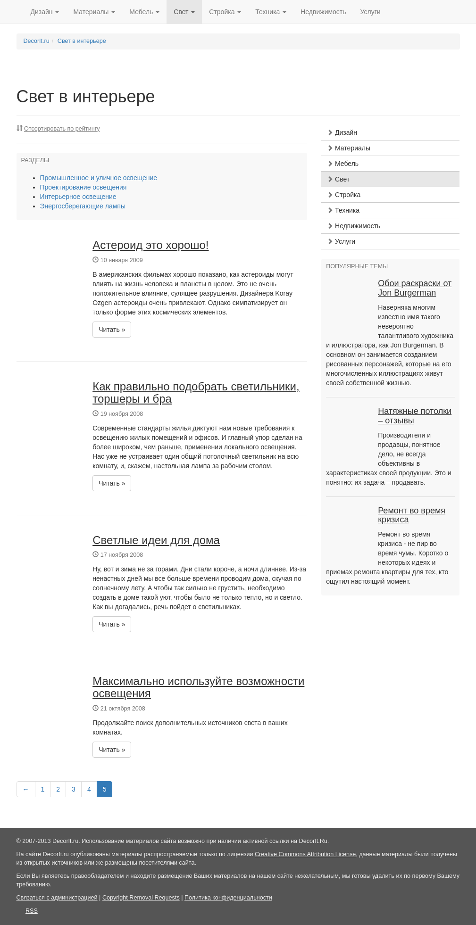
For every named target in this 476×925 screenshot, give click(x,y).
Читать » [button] (112, 329)
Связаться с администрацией (57, 897)
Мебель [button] (144, 12)
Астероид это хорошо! (150, 245)
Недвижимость (323, 12)
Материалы (348, 148)
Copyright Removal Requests (141, 897)
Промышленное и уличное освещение (99, 178)
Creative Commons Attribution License (305, 854)
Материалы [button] (94, 12)
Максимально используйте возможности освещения (198, 687)
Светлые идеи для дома (156, 540)
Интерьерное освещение (78, 196)
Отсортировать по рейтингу (62, 128)
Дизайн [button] (45, 12)
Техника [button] (270, 12)
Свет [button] (184, 12)
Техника (343, 210)
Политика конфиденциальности (228, 897)
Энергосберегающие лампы (83, 206)
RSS (31, 911)
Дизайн (342, 132)
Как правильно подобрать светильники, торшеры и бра (196, 392)
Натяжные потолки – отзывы (414, 415)
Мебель (343, 163)
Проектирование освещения (83, 187)
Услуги (370, 12)
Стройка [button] (225, 12)
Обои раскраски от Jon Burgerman (414, 288)
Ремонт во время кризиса (411, 515)
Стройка (343, 194)
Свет (338, 179)
